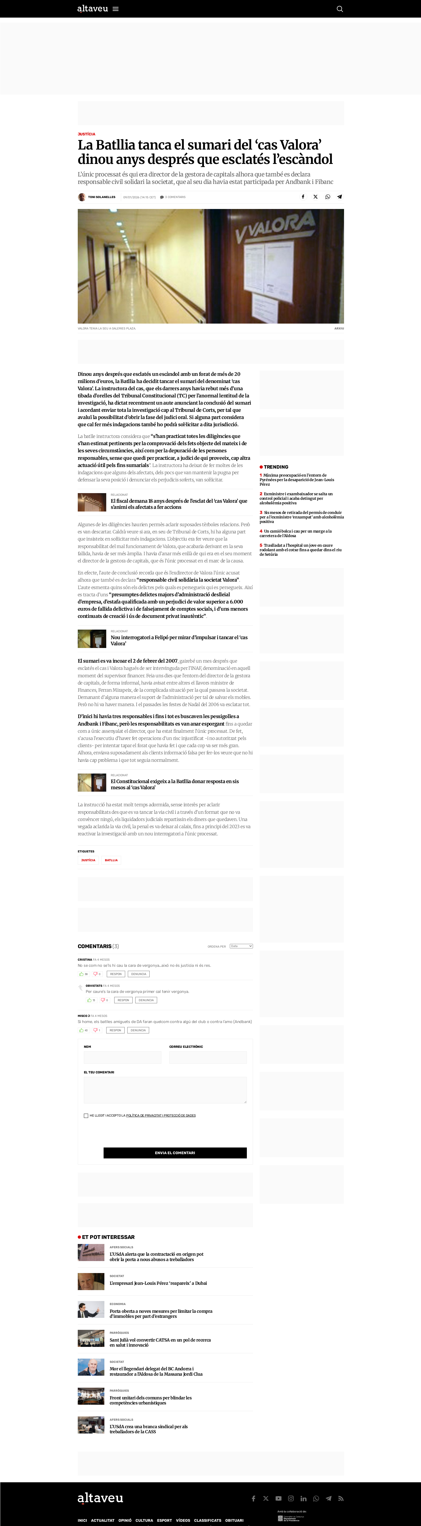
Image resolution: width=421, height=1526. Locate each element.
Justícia (86, 134)
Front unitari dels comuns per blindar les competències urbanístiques (151, 1389)
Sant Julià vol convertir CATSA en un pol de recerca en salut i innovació (160, 1332)
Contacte (105, 1517)
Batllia (111, 860)
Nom (87, 1047)
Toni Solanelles (101, 197)
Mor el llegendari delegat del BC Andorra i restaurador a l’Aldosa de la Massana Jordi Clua (156, 1360)
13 (94, 1000)
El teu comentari (99, 1072)
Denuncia (138, 974)
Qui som (85, 1517)
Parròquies (119, 1322)
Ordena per (217, 946)
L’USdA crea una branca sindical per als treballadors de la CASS (149, 1418)
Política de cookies (222, 1517)
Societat (117, 1265)
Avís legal (253, 1517)
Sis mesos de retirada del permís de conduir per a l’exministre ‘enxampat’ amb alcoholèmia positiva (302, 517)
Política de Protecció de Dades (170, 1517)
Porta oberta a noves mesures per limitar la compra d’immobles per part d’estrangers (161, 1303)
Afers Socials (121, 1236)
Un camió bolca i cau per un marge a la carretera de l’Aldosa (296, 533)
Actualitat (103, 1509)
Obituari (234, 1509)
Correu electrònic (186, 1047)
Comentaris (175, 197)
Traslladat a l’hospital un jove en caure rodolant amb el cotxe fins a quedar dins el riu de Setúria (301, 550)
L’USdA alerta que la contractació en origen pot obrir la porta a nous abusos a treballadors (156, 1246)
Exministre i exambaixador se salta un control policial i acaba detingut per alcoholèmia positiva (296, 498)
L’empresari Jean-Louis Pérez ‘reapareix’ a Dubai (158, 1272)
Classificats (207, 1509)
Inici (82, 1509)
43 (86, 1030)
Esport (164, 1509)
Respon (116, 974)
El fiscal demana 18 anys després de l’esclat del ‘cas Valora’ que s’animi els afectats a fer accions (179, 504)
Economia (118, 1293)
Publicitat (127, 1517)
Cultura (144, 1509)
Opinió (125, 1509)
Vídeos (183, 1509)
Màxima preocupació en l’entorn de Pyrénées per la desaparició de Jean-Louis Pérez (297, 480)
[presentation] (124, 1137)
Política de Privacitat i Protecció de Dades (161, 1115)
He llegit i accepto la (140, 1115)
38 (86, 974)
